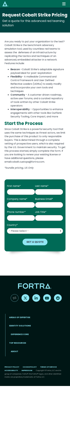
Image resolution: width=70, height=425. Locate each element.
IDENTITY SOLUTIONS (20, 325)
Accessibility (11, 370)
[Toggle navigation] (64, 4)
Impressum (26, 370)
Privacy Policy (12, 367)
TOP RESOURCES (17, 343)
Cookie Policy (30, 367)
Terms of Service (48, 367)
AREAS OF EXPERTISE (19, 317)
